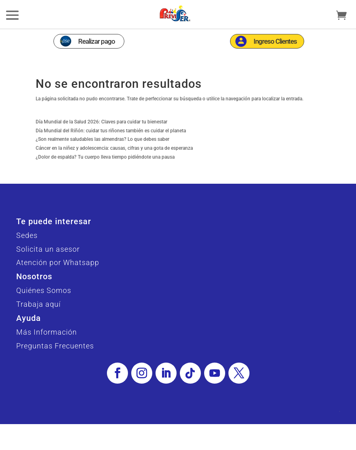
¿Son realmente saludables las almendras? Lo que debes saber (102, 139)
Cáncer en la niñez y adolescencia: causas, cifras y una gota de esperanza (114, 148)
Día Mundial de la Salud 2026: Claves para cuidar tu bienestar (101, 122)
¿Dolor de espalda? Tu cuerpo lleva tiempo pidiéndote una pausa (105, 157)
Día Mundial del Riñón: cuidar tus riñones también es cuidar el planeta (111, 131)
